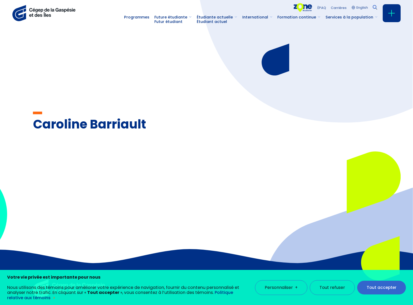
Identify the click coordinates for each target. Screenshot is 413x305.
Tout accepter (381, 283)
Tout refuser (332, 283)
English (362, 8)
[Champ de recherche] (374, 7)
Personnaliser (281, 283)
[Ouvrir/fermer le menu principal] (392, 13)
